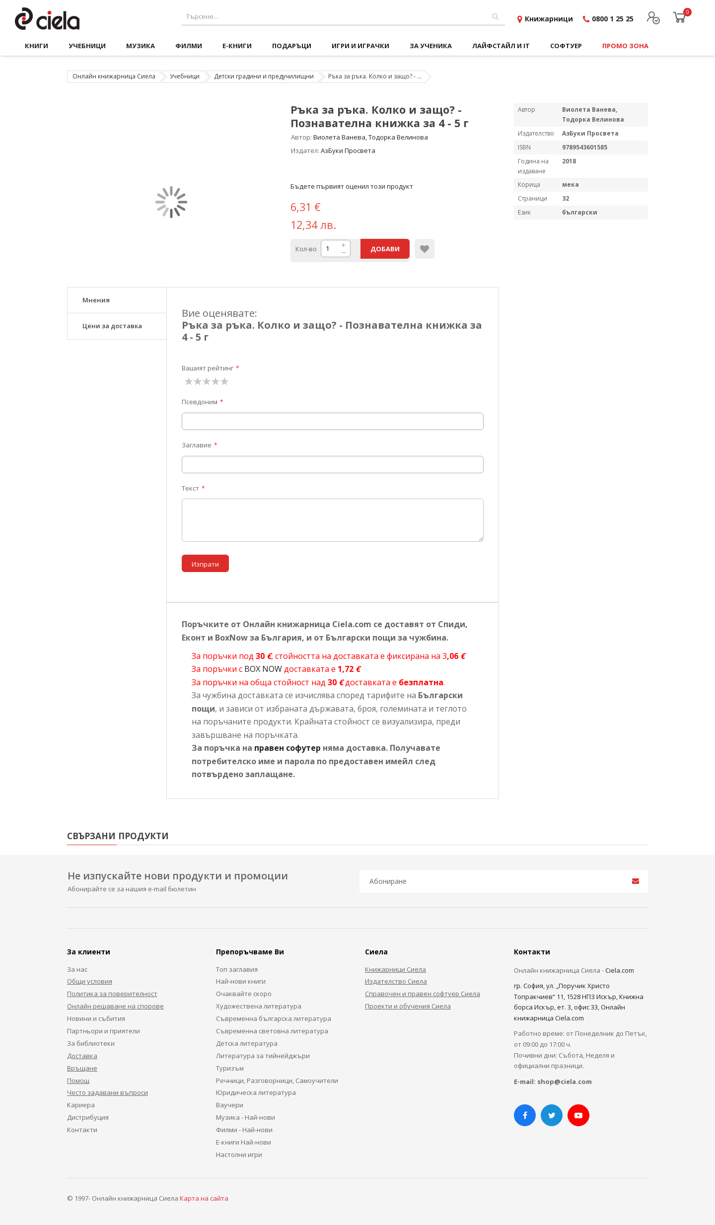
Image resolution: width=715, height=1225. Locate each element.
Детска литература (247, 1043)
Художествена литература (258, 1006)
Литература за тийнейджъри (263, 1055)
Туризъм (230, 1068)
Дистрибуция (88, 1117)
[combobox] (343, 16)
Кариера (81, 1104)
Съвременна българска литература (273, 1018)
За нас (77, 969)
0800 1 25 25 (613, 18)
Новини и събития (96, 1018)
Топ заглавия (237, 969)
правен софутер (287, 747)
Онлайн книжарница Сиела (113, 76)
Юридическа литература (256, 1092)
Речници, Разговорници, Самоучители (277, 1080)
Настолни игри (239, 1154)
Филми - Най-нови (244, 1129)
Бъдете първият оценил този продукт (351, 186)
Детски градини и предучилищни (264, 76)
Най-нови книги (241, 981)
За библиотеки (91, 1043)
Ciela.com (619, 970)
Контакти (82, 1129)
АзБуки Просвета (348, 150)
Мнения (96, 299)
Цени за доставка (112, 325)
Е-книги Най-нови (243, 1142)
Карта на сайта (204, 1198)
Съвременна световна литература (272, 1030)
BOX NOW (263, 668)
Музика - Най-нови (245, 1117)
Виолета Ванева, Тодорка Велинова (370, 137)
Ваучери (229, 1104)
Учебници (185, 76)
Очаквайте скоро (244, 993)
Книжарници (549, 18)
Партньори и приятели (103, 1030)
